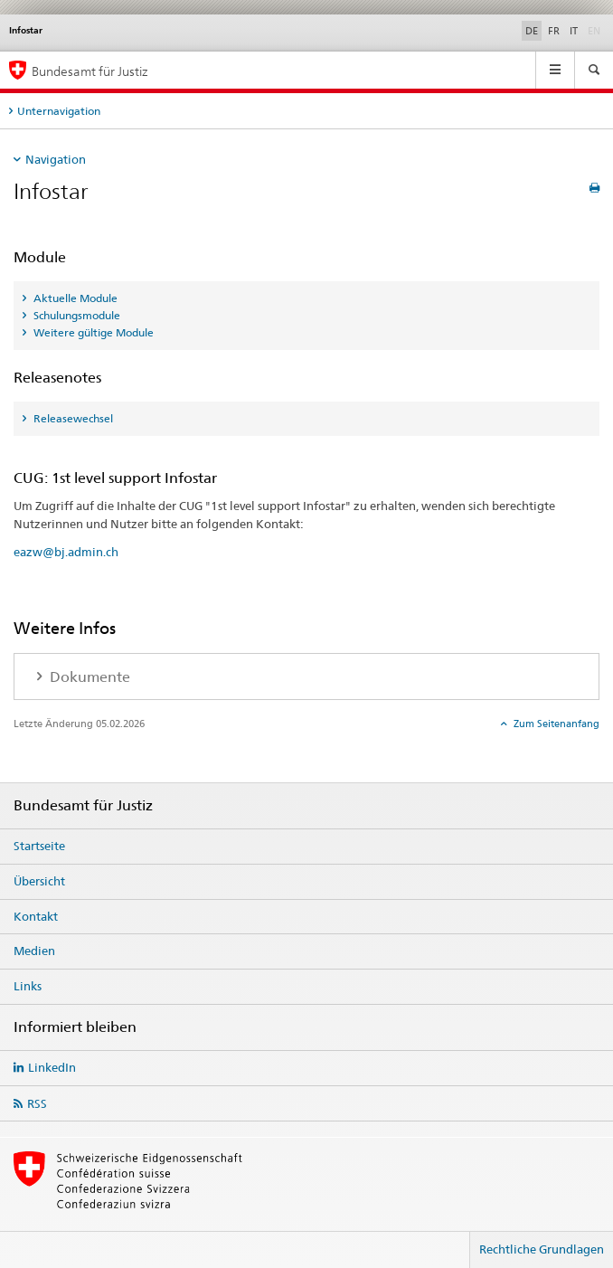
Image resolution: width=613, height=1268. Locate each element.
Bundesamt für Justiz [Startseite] (90, 71)
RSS (37, 1103)
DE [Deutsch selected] (531, 30)
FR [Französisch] (554, 30)
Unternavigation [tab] (58, 111)
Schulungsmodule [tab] (75, 315)
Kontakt (36, 916)
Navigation (55, 159)
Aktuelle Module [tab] (74, 298)
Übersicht (39, 881)
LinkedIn (52, 1067)
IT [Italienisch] (574, 30)
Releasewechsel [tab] (72, 418)
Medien (34, 950)
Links (28, 986)
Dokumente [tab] (88, 677)
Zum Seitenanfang (555, 723)
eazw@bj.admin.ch (66, 551)
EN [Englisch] (596, 30)
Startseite (39, 845)
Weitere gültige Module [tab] (92, 332)
